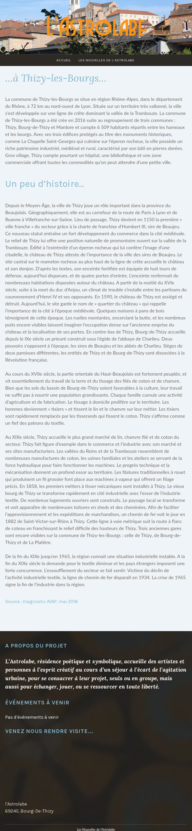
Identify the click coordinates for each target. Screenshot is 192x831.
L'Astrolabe (96, 25)
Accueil (63, 60)
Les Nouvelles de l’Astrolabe (107, 60)
